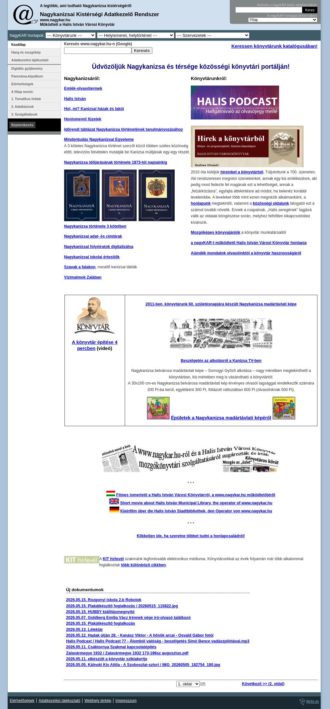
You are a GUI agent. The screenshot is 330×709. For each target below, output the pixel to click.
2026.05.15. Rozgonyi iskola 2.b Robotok (103, 600)
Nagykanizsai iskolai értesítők (92, 257)
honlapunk (200, 203)
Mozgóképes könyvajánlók (215, 232)
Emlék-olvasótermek (83, 88)
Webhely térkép (97, 700)
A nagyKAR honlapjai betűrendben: (292, 15)
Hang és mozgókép (26, 52)
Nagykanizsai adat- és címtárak (93, 236)
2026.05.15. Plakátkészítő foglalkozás (100, 623)
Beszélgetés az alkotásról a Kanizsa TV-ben (221, 360)
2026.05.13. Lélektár (84, 629)
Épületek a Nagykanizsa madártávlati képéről (221, 417)
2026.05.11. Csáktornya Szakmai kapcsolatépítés (111, 647)
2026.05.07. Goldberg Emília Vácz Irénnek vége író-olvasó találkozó (128, 617)
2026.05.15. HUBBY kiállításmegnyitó (100, 612)
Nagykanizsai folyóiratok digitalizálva (98, 246)
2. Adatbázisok (22, 106)
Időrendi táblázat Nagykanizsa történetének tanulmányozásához (123, 129)
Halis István (75, 99)
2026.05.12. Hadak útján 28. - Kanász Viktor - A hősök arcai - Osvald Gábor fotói (140, 635)
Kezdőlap (18, 44)
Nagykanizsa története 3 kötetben (95, 226)
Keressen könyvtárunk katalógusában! (274, 46)
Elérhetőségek (22, 84)
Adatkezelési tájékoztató (30, 60)
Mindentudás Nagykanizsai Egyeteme (99, 139)
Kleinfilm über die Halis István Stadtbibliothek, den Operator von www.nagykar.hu (196, 511)
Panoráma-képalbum (27, 76)
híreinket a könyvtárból (241, 172)
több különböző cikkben (143, 565)
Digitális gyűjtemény (27, 68)
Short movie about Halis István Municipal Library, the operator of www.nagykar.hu (196, 503)
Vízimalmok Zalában (83, 277)
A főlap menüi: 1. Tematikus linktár (26, 95)
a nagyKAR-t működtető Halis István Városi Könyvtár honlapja (248, 243)
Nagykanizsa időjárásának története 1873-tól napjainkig (115, 162)
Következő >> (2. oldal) (263, 684)
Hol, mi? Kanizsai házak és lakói (94, 109)
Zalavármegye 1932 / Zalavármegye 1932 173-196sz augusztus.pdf (127, 653)
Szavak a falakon (79, 267)
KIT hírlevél (113, 559)
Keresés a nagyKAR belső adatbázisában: (287, 5)
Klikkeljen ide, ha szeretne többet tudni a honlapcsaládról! (191, 536)
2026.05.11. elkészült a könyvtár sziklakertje (106, 659)
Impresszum (125, 700)
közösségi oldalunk (271, 203)
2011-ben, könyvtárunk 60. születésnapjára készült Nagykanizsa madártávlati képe (221, 304)
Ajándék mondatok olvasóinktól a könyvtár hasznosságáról (246, 253)
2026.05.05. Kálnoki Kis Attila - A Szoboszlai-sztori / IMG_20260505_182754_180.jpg (143, 665)
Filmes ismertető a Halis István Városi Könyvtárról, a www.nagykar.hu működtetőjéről (195, 495)
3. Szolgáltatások (24, 114)
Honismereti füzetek (83, 119)
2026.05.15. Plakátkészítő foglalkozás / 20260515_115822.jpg (122, 606)
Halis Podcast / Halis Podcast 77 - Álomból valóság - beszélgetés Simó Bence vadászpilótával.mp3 (157, 641)
